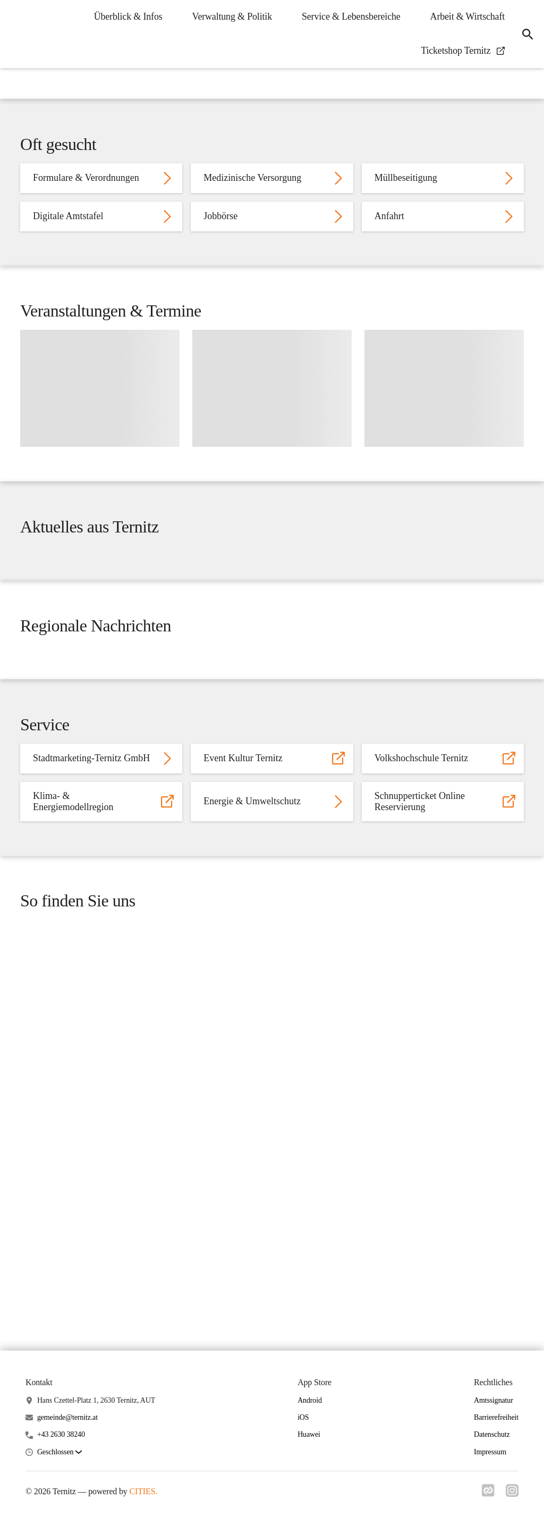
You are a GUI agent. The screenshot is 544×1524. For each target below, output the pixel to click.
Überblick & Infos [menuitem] (125, 16)
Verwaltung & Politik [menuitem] (229, 16)
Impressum (490, 1452)
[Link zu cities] (486, 1493)
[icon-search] (526, 34)
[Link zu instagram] (512, 1493)
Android (310, 1400)
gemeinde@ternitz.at (67, 1418)
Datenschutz (492, 1435)
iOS (303, 1418)
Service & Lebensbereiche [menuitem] (348, 16)
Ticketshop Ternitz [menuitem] (460, 50)
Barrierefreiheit (496, 1418)
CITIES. (144, 1491)
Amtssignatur (493, 1400)
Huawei (309, 1435)
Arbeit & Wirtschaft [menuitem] (464, 16)
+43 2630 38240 (61, 1435)
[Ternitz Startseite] (16, 34)
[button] (59, 1452)
